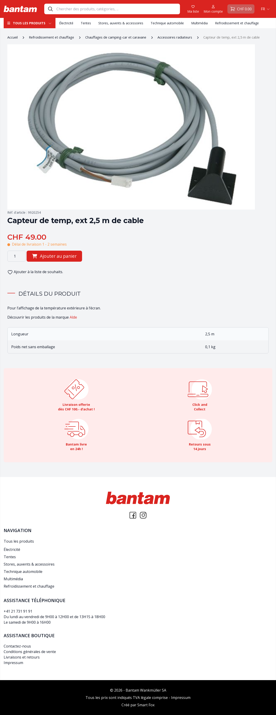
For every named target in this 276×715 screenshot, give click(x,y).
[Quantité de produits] (16, 256)
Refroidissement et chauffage (237, 23)
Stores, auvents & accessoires (120, 23)
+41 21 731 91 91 (18, 611)
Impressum (13, 662)
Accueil (12, 37)
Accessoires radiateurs (174, 37)
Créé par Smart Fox (138, 704)
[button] (264, 9)
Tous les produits (29, 23)
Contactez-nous (17, 646)
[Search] (118, 9)
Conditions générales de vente (30, 651)
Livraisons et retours (22, 657)
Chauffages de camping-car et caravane (115, 37)
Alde (73, 317)
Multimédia (199, 23)
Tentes (86, 23)
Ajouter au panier (54, 256)
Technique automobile (167, 23)
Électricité (66, 23)
